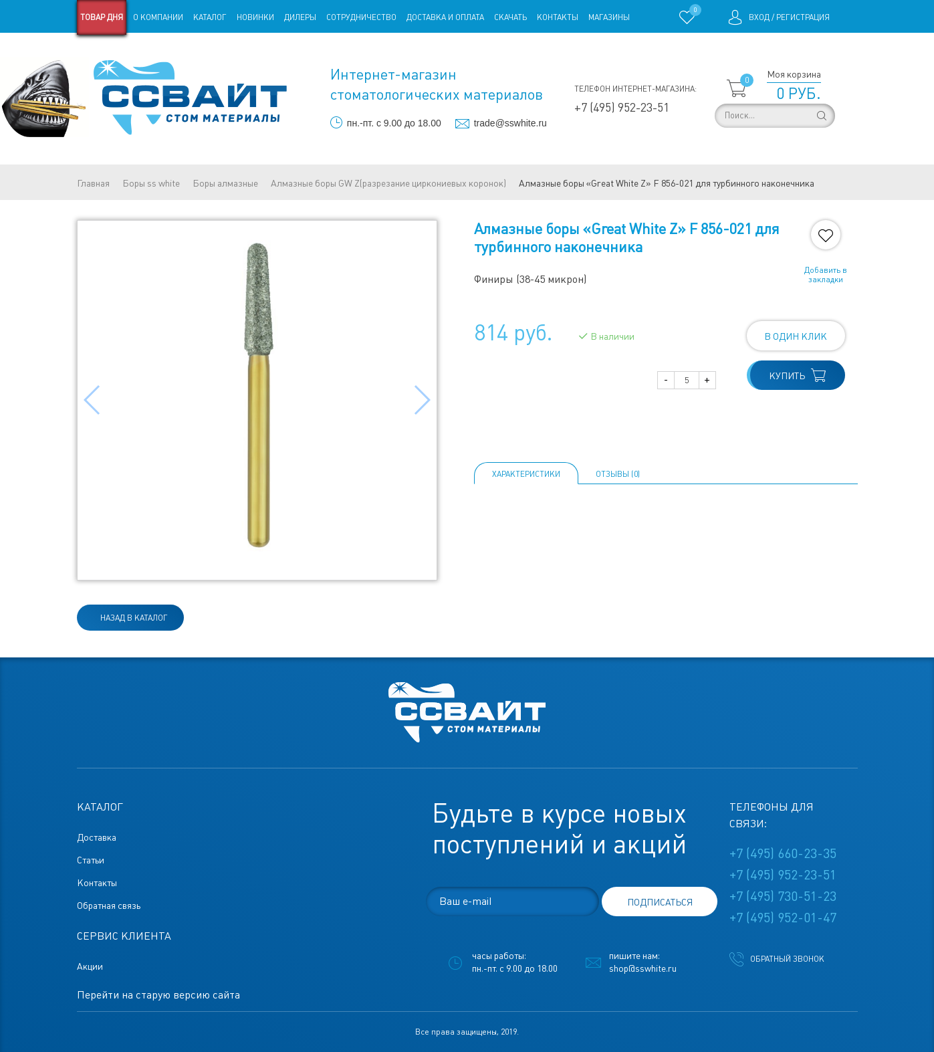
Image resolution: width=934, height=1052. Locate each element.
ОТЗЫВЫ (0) (618, 474)
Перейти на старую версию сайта (158, 994)
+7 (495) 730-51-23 (782, 896)
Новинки (255, 17)
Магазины (609, 17)
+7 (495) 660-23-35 (782, 853)
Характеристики (526, 474)
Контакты (557, 17)
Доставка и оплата (445, 17)
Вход (759, 17)
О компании (158, 17)
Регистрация (803, 17)
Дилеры (300, 17)
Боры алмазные (225, 183)
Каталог (210, 17)
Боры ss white (151, 183)
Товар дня (101, 17)
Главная (93, 183)
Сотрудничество (361, 17)
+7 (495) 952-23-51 (621, 107)
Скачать (510, 17)
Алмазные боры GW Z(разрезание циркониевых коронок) (388, 183)
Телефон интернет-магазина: (635, 89)
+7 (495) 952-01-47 (782, 918)
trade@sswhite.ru (510, 123)
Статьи (185, 52)
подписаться (660, 902)
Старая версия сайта (119, 52)
